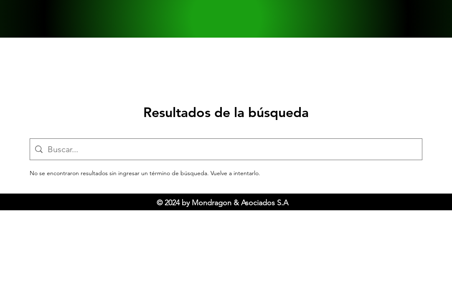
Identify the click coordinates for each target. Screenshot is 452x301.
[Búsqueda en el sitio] (232, 149)
